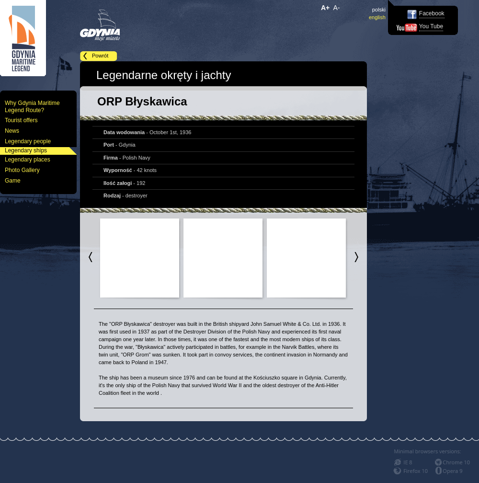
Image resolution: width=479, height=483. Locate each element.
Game (13, 180)
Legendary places (27, 159)
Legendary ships (26, 150)
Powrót (100, 55)
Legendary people (28, 141)
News (12, 130)
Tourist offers (21, 120)
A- (336, 8)
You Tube (431, 26)
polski (379, 9)
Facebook (432, 13)
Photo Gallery (22, 170)
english (377, 17)
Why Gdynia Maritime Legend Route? (32, 107)
